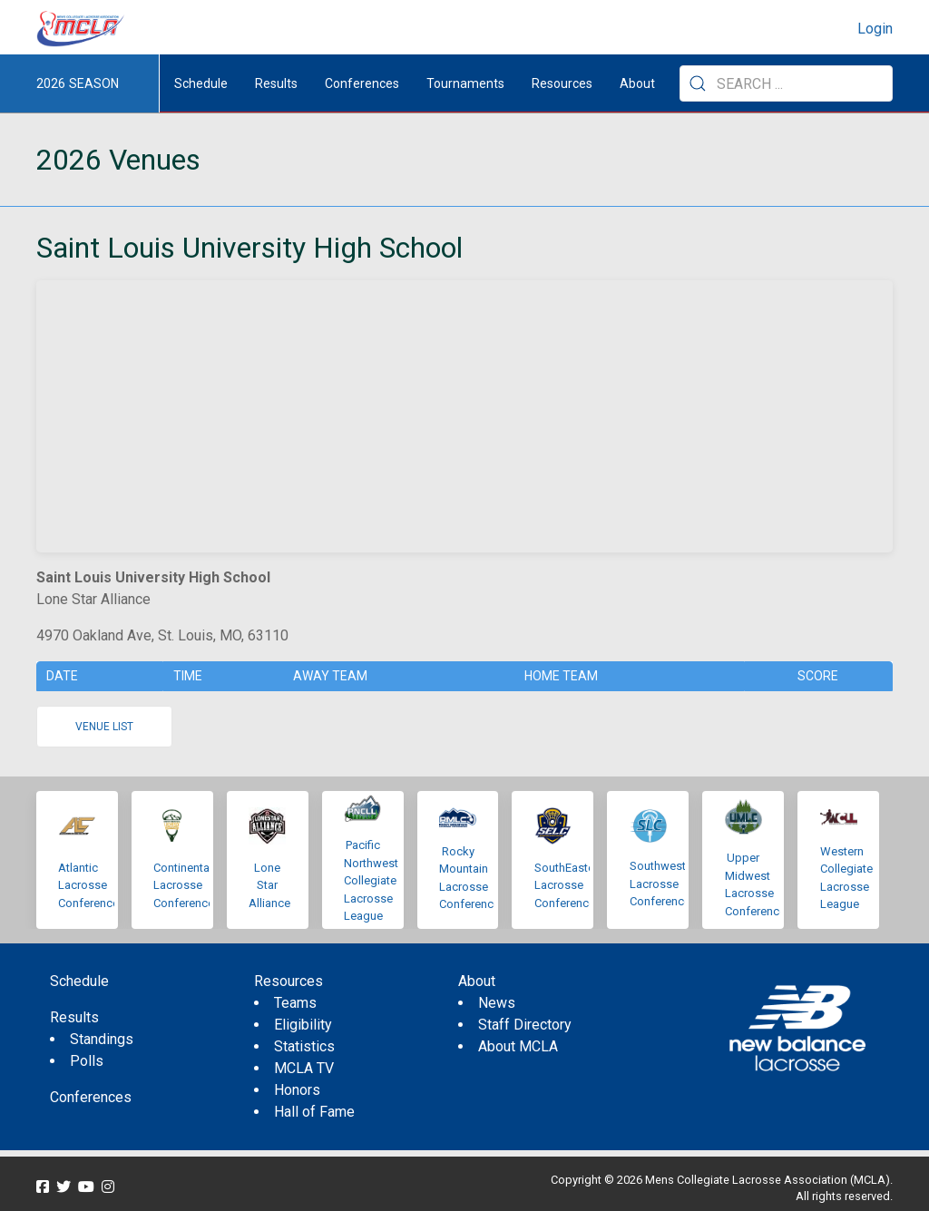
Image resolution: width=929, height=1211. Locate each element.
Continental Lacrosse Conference (183, 885)
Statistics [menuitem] (304, 1046)
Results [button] (276, 83)
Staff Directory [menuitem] (525, 1024)
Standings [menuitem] (101, 1039)
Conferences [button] (362, 83)
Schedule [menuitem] (201, 83)
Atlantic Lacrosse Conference (88, 885)
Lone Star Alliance (269, 885)
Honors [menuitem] (297, 1090)
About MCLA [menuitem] (518, 1046)
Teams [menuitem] (295, 1002)
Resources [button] (562, 83)
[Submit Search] (698, 83)
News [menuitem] (496, 1002)
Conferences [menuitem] (91, 1097)
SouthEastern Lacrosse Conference (569, 885)
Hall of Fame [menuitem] (314, 1111)
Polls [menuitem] (86, 1060)
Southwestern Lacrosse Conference (666, 883)
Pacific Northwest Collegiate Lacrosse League (371, 880)
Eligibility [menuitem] (303, 1024)
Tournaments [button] (465, 83)
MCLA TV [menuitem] (304, 1068)
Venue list (104, 726)
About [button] (637, 83)
